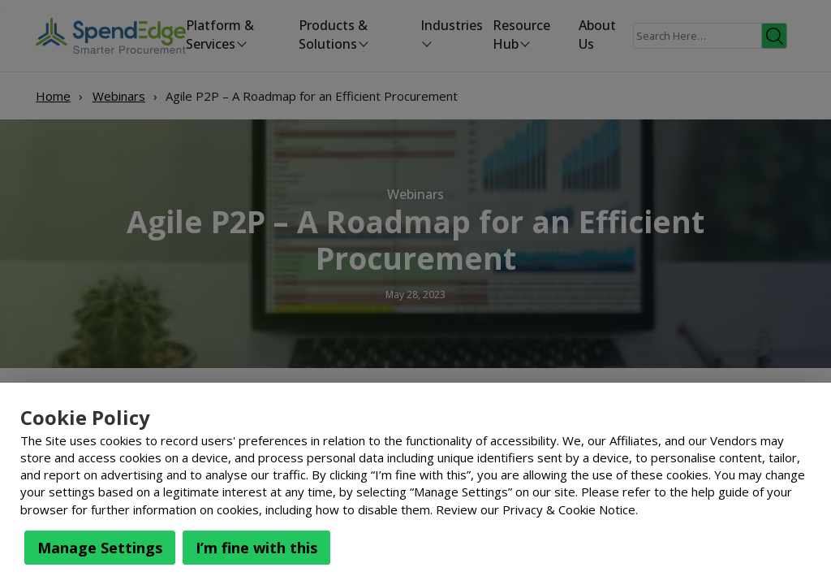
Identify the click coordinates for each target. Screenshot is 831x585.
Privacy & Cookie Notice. (570, 509)
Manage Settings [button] (99, 547)
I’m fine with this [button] (256, 547)
